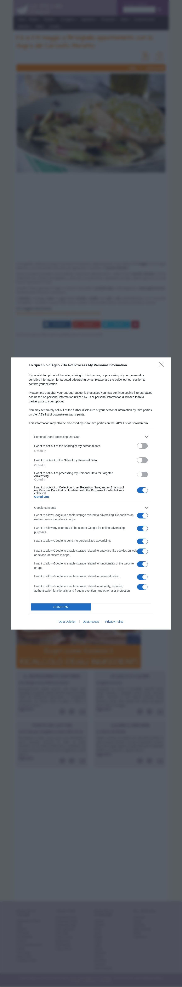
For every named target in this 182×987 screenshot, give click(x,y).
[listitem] (91, 437)
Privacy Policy (114, 621)
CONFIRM (61, 607)
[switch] (142, 446)
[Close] (163, 365)
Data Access (91, 621)
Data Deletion (67, 621)
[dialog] (91, 493)
